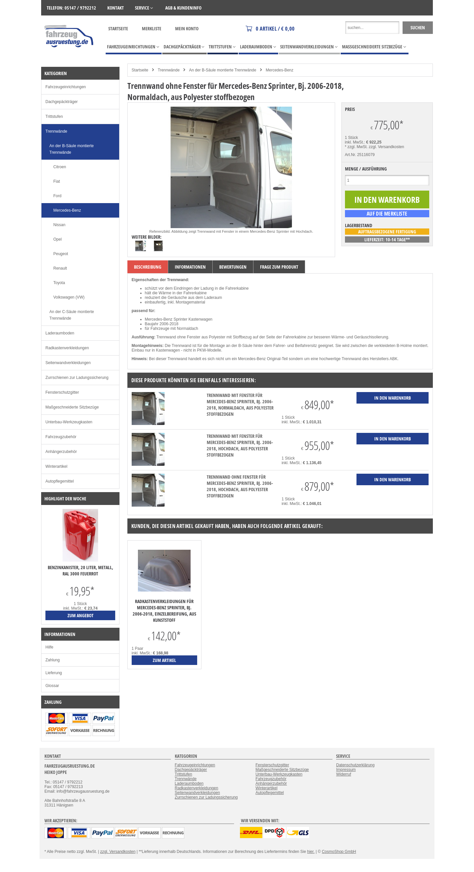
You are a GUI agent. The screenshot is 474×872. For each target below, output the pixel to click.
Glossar (52, 685)
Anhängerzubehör (61, 451)
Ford (57, 196)
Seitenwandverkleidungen (68, 362)
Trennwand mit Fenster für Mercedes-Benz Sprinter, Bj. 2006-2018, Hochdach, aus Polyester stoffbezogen (240, 445)
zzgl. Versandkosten (386, 147)
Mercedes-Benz (279, 70)
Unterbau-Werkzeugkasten (68, 422)
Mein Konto (186, 28)
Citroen (59, 167)
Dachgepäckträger (61, 101)
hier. (311, 851)
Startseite (118, 28)
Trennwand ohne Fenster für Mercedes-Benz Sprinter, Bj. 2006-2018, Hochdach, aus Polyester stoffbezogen (240, 486)
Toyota (59, 282)
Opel (57, 239)
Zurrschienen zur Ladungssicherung (76, 377)
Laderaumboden (59, 333)
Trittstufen (54, 116)
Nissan (59, 225)
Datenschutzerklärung (355, 765)
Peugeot (60, 253)
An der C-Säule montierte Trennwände (71, 315)
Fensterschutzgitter (62, 392)
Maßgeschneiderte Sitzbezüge (72, 407)
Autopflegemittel (59, 481)
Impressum (346, 769)
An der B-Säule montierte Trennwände (222, 70)
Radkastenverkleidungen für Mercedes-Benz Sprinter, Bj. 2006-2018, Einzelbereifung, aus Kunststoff (164, 610)
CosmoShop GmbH (339, 851)
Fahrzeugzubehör (60, 437)
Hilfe (49, 647)
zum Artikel (164, 660)
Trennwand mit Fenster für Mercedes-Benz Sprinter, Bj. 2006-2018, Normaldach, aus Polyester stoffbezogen (240, 404)
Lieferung (53, 673)
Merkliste (151, 28)
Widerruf (343, 774)
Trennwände (168, 70)
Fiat (56, 181)
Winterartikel (56, 466)
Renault (60, 268)
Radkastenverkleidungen (67, 348)
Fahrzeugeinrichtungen (65, 87)
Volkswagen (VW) (69, 297)
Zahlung (52, 660)
